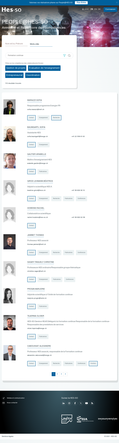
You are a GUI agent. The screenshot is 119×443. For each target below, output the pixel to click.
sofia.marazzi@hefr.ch (35, 109)
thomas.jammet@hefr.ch (36, 246)
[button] (64, 55)
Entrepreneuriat (14, 75)
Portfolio (94, 367)
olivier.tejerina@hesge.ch (37, 331)
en (95, 9)
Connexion (110, 9)
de (99, 9)
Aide (85, 10)
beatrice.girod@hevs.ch (36, 191)
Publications (43, 172)
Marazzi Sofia (35, 100)
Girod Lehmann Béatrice (40, 182)
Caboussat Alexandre (39, 349)
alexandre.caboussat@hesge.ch (39, 358)
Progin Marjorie (36, 291)
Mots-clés (36, 44)
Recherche (57, 117)
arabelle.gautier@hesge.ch (37, 164)
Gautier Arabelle (37, 155)
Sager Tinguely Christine (41, 264)
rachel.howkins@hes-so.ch (37, 219)
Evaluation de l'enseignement (44, 67)
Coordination (33, 75)
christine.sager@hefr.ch (36, 273)
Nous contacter (9, 406)
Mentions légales (7, 440)
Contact (31, 117)
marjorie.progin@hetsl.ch (37, 301)
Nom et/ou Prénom (14, 44)
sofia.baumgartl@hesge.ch (37, 136)
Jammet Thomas (36, 237)
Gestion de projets (15, 67)
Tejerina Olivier (36, 319)
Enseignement (44, 117)
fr (92, 9)
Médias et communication (13, 401)
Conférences (82, 199)
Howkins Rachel (36, 209)
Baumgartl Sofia (36, 127)
